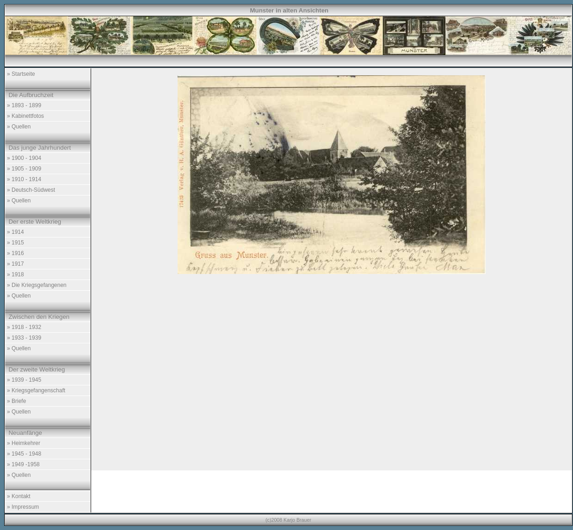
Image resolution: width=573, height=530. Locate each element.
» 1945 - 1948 (24, 454)
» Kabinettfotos (25, 116)
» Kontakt (19, 496)
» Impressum (23, 507)
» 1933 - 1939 (24, 338)
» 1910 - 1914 (24, 179)
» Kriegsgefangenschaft (36, 390)
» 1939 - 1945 (24, 380)
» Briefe (16, 401)
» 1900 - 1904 (24, 158)
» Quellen (19, 126)
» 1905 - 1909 (24, 168)
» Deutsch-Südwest (31, 190)
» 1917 (15, 264)
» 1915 (15, 242)
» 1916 (15, 253)
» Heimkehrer (23, 443)
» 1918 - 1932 (24, 327)
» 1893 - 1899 (24, 105)
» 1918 (15, 274)
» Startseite (21, 74)
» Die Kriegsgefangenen (37, 285)
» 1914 (15, 232)
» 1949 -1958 (23, 464)
